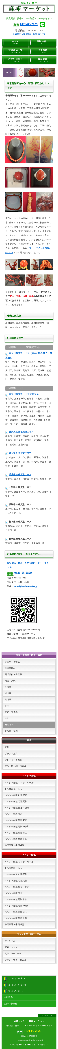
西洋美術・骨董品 (13, 674)
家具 (7, 747)
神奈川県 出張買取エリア (21, 432)
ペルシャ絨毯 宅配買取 (16, 801)
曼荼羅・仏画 (11, 731)
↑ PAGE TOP (47, 1015)
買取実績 (42, 60)
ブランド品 (10, 941)
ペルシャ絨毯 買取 (14, 814)
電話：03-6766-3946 (29, 1036)
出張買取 (42, 51)
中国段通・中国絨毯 (14, 845)
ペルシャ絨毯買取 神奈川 (17, 826)
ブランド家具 (11, 754)
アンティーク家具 (13, 760)
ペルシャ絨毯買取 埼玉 (16, 833)
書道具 (8, 699)
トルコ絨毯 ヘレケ (14, 789)
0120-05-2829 (29, 24)
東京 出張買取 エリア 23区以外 (24, 394)
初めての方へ (15, 979)
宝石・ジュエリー (13, 947)
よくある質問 (15, 985)
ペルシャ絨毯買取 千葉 (16, 839)
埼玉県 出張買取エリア (20, 453)
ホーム (15, 42)
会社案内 (8, 997)
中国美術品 (10, 668)
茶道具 (8, 687)
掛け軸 (8, 693)
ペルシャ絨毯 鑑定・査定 (17, 808)
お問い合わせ (15, 60)
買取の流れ (42, 42)
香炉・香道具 (11, 712)
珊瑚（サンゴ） (12, 724)
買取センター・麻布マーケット (29, 1021)
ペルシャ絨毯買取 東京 (16, 820)
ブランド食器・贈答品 (15, 960)
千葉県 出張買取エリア (20, 474)
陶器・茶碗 (10, 681)
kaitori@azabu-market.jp (29, 34)
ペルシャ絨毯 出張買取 (16, 795)
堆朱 (7, 718)
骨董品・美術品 (12, 662)
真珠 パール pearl (13, 953)
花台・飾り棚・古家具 (15, 766)
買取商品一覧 (15, 51)
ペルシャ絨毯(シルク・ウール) (19, 783)
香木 (7, 706)
